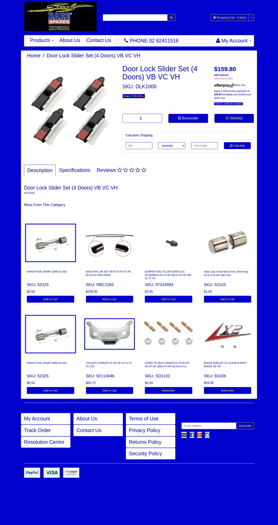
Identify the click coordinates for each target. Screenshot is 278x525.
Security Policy (145, 453)
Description (39, 170)
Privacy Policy (144, 430)
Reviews (121, 170)
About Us (70, 40)
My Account (37, 418)
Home (34, 55)
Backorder (188, 118)
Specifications (74, 170)
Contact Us (98, 40)
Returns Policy (145, 442)
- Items (229, 17)
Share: (134, 96)
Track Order (37, 430)
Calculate (237, 145)
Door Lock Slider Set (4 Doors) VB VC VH (93, 55)
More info (229, 85)
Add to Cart (50, 299)
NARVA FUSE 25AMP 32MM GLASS (47, 363)
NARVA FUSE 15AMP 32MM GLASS (47, 271)
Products (41, 40)
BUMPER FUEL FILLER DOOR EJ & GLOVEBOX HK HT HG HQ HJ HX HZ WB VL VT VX (168, 275)
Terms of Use (144, 418)
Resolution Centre (44, 442)
